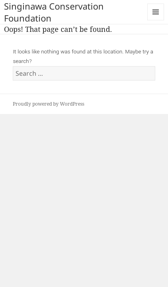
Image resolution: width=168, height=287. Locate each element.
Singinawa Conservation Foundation (54, 12)
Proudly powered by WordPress (48, 103)
